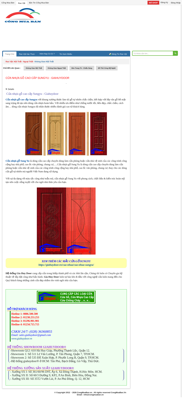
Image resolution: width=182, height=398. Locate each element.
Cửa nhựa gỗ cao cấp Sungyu (21, 99)
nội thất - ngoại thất (23, 61)
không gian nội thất (34, 68)
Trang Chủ (9, 54)
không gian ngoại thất (57, 68)
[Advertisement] (116, 28)
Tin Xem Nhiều (65, 54)
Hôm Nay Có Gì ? (47, 54)
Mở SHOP (153, 3)
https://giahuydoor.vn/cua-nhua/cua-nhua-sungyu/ (66, 264)
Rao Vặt (21, 3)
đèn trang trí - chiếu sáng (82, 68)
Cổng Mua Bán (7, 3)
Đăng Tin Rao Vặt (119, 54)
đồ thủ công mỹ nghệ (106, 68)
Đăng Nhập (176, 3)
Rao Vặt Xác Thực (27, 54)
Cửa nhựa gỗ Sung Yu (17, 160)
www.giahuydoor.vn (21, 338)
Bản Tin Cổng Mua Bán (39, 3)
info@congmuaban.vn (94, 395)
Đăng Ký (164, 2)
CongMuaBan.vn (84, 392)
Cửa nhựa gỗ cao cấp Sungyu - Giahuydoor (37, 78)
